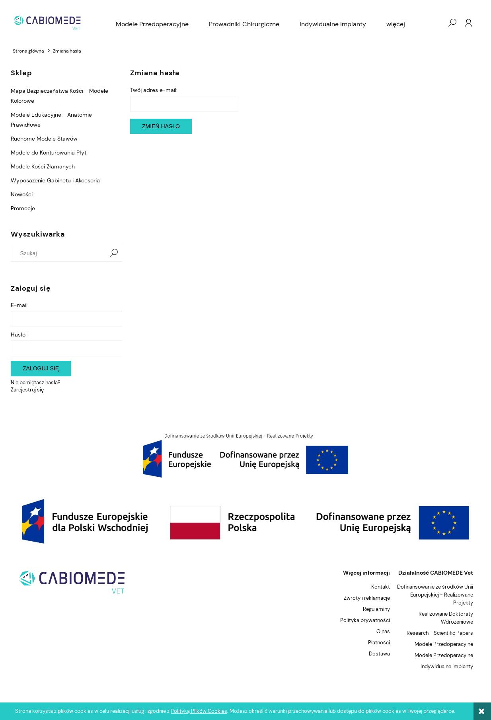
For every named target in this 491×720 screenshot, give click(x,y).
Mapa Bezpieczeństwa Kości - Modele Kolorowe (59, 95)
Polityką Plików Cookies (199, 711)
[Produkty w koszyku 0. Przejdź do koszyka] (436, 23)
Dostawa (379, 653)
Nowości (22, 194)
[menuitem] (152, 24)
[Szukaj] (114, 253)
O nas (383, 631)
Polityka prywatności (365, 620)
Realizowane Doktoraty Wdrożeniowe (446, 617)
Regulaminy (376, 609)
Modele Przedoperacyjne (444, 644)
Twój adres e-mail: (153, 90)
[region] (245, 455)
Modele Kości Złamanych (43, 166)
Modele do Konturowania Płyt (48, 152)
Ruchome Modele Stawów (44, 138)
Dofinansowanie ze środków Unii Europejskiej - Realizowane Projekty (435, 594)
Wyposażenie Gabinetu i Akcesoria (55, 180)
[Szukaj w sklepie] (60, 253)
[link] (245, 455)
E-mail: (20, 305)
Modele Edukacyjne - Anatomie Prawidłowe (51, 119)
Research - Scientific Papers (440, 633)
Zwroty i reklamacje (367, 598)
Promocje (23, 208)
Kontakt (380, 586)
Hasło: (19, 334)
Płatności (379, 642)
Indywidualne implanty (447, 666)
